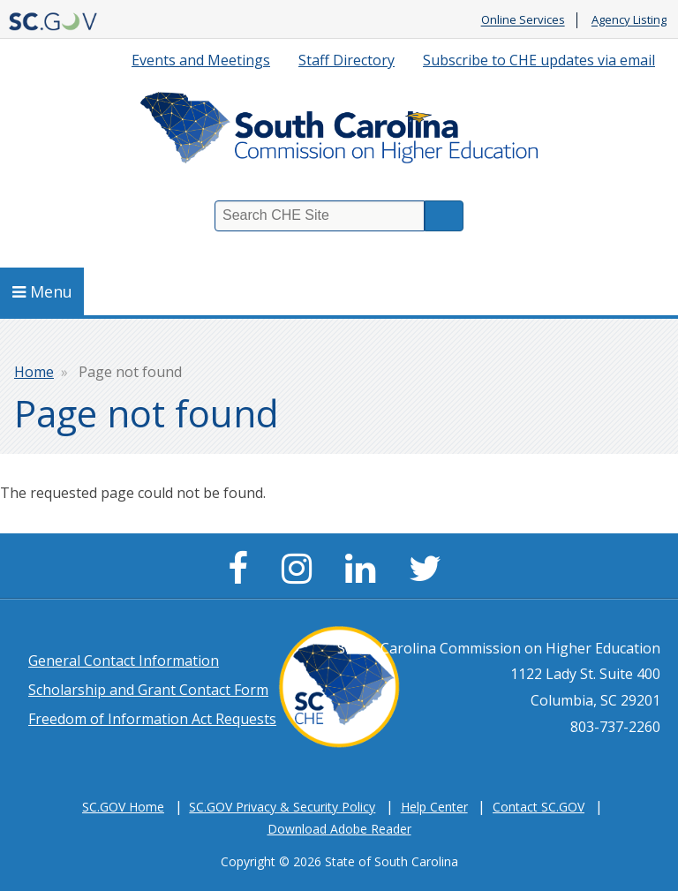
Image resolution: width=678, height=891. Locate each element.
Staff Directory (346, 60)
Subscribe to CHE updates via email (539, 60)
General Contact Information (123, 660)
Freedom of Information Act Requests (152, 719)
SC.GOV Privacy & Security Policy (282, 806)
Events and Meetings (201, 60)
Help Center (434, 806)
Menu (42, 291)
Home (34, 371)
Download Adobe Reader (339, 828)
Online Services (523, 20)
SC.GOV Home (123, 806)
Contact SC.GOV (538, 806)
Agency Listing (629, 20)
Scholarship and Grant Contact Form (148, 689)
